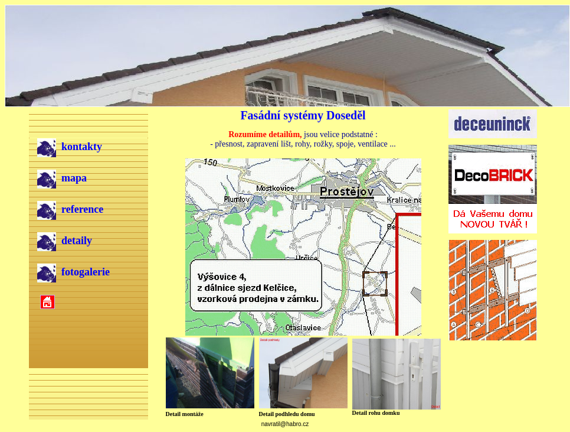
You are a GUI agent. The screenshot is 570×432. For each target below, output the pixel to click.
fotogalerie (73, 272)
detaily (64, 240)
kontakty (69, 146)
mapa (62, 178)
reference (70, 209)
